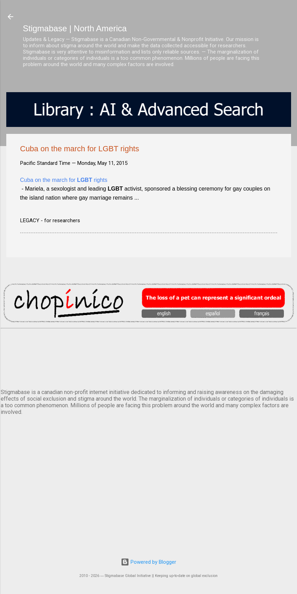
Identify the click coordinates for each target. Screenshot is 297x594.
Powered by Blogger (148, 562)
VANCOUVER (149, 357)
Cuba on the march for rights (64, 180)
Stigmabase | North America (75, 28)
